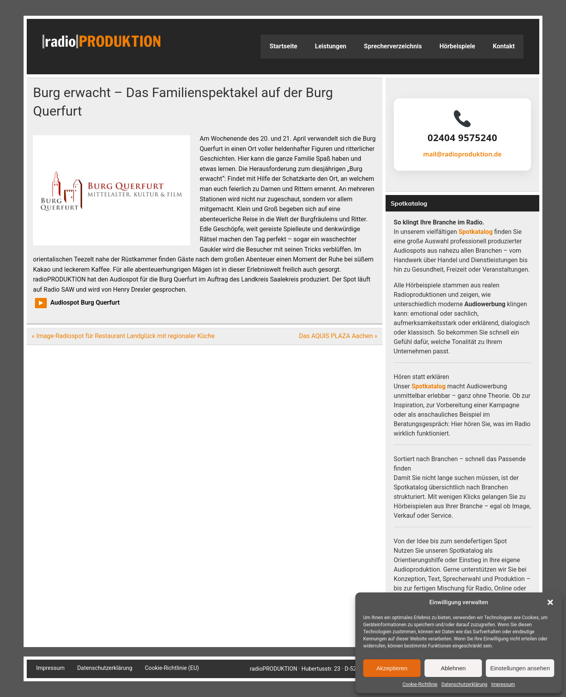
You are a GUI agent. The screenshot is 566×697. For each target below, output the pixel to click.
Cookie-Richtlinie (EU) (172, 668)
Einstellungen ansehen (520, 668)
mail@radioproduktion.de (462, 154)
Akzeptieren (391, 668)
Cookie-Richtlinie (419, 684)
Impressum (503, 684)
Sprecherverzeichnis (393, 46)
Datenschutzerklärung (464, 684)
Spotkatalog (476, 231)
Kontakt (504, 46)
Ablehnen (453, 668)
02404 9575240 (462, 137)
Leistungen (330, 46)
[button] (550, 602)
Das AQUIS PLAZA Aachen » (338, 336)
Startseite (284, 46)
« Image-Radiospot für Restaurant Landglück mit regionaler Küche (123, 336)
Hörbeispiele (457, 46)
